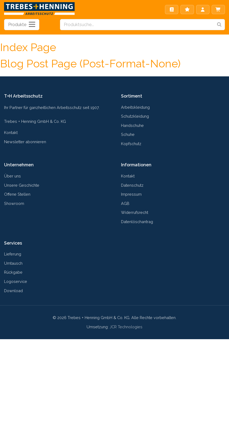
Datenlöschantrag (137, 221)
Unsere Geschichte (21, 185)
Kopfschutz (131, 143)
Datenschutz (132, 185)
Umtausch (13, 263)
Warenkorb (218, 9)
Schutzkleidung (135, 116)
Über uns (12, 176)
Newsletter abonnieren (25, 141)
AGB (125, 203)
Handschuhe (132, 125)
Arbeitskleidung (135, 107)
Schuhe (128, 134)
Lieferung (12, 254)
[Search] (219, 24)
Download (13, 290)
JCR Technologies (126, 326)
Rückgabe (13, 272)
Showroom (14, 203)
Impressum (131, 194)
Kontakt (11, 132)
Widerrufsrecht (134, 212)
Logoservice (15, 281)
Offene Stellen (17, 194)
